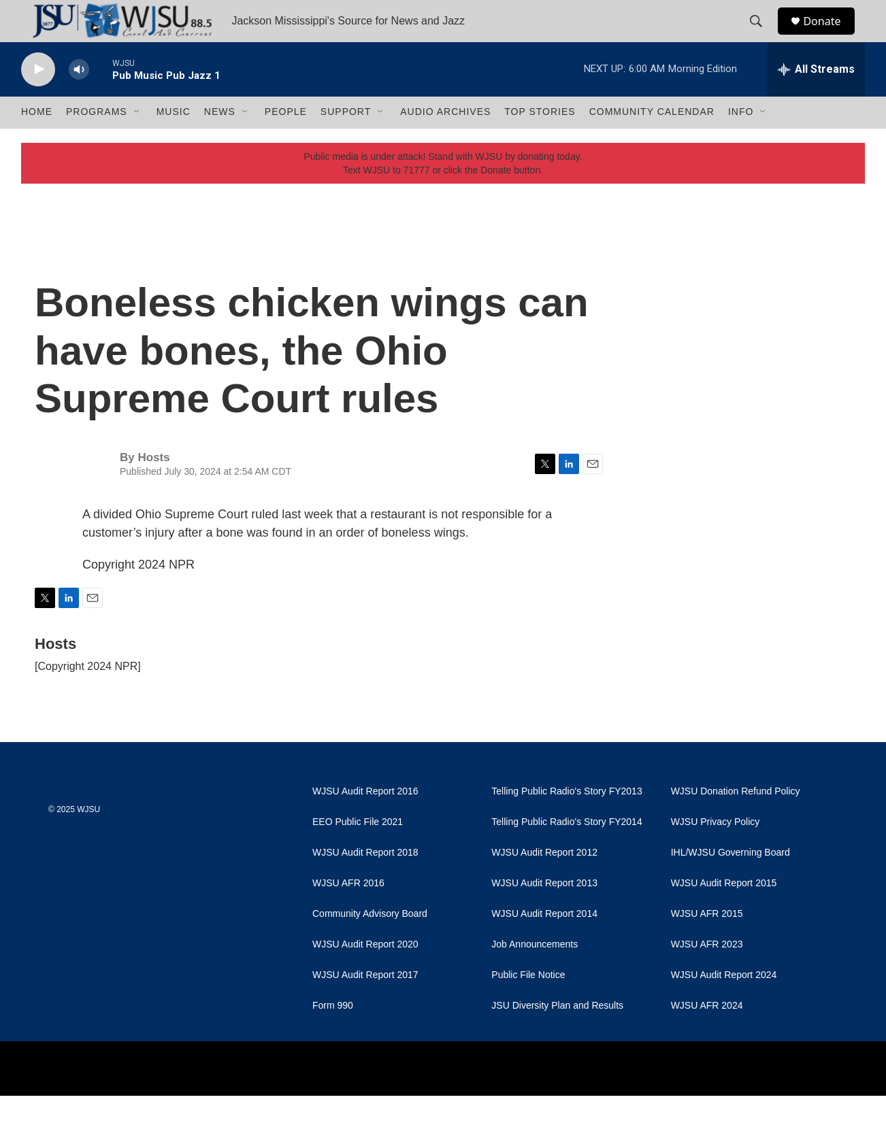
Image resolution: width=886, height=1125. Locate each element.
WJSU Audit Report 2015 (724, 912)
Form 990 (332, 1035)
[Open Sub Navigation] (137, 141)
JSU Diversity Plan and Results (557, 1035)
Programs (96, 141)
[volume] (79, 99)
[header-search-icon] (762, 36)
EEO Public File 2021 (357, 851)
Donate (830, 36)
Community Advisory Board (369, 943)
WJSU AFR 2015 (707, 943)
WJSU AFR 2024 (707, 1035)
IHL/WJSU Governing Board (730, 882)
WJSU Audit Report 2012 (544, 882)
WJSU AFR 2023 (707, 974)
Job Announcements (534, 974)
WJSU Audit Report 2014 (544, 943)
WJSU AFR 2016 (348, 912)
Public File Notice (528, 1004)
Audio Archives (445, 141)
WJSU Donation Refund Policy (735, 821)
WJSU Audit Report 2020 (365, 974)
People (286, 141)
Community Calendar (652, 141)
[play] (38, 99)
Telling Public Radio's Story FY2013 (566, 821)
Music (174, 141)
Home (36, 141)
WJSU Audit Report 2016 (365, 821)
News (219, 141)
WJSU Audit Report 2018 (365, 882)
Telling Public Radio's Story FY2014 (566, 851)
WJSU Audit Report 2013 (544, 912)
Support (346, 141)
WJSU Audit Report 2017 (365, 1004)
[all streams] (816, 98)
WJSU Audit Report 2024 (724, 1004)
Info (740, 141)
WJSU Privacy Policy (715, 851)
